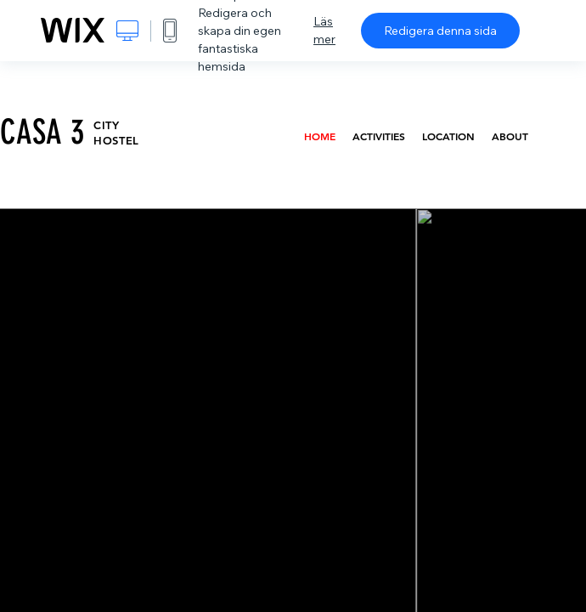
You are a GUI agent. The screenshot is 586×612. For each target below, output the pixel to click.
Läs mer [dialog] (324, 30)
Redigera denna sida (440, 30)
